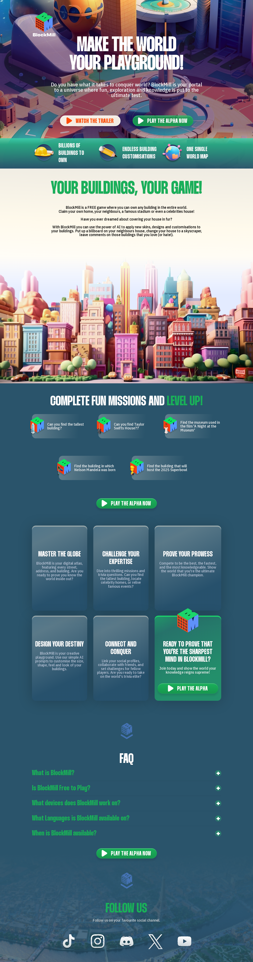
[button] (126, 773)
